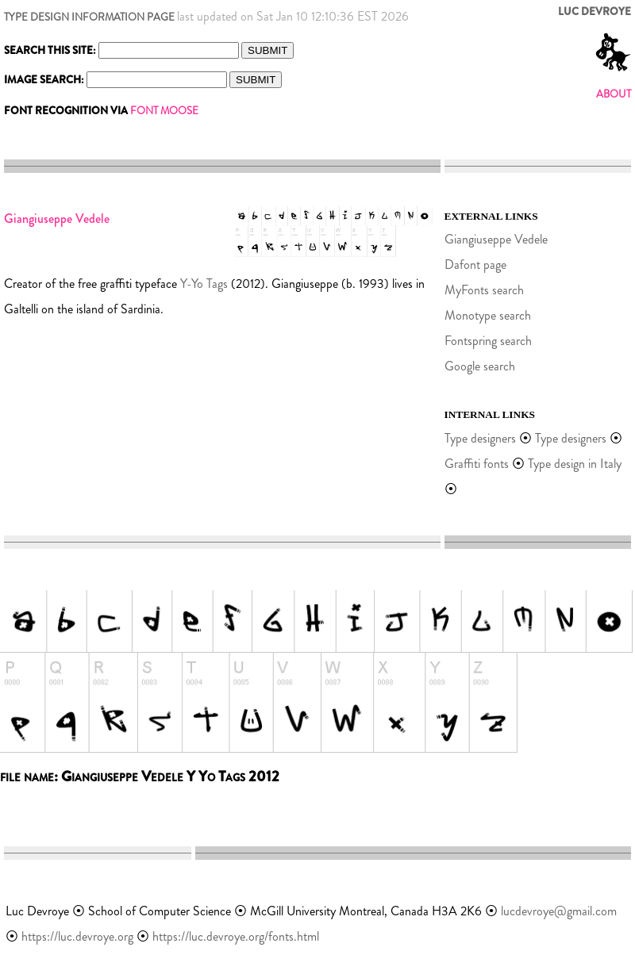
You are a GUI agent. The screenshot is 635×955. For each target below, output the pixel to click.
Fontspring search (488, 341)
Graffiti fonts (476, 463)
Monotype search (487, 315)
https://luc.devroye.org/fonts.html (235, 936)
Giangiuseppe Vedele (496, 239)
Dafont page (475, 264)
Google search (479, 366)
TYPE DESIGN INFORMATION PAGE (89, 17)
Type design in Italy (575, 463)
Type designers (480, 438)
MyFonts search (484, 290)
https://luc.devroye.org (77, 936)
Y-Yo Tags (204, 283)
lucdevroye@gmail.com (559, 911)
